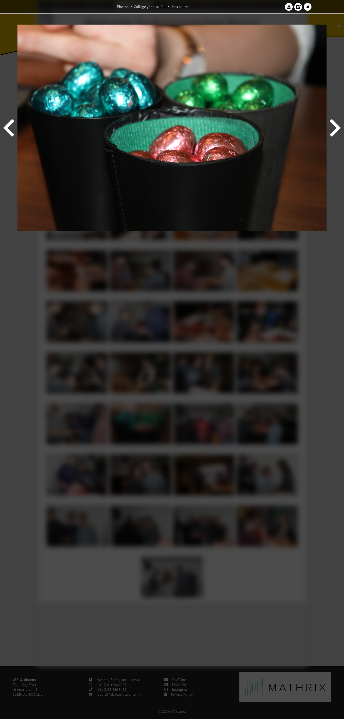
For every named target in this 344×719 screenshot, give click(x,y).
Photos (122, 6)
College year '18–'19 (150, 6)
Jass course (180, 6)
